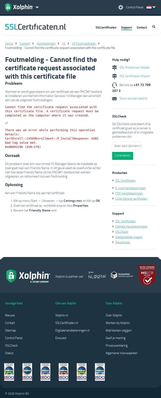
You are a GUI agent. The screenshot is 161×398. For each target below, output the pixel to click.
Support (126, 27)
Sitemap (10, 330)
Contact (142, 27)
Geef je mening (116, 338)
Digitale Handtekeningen (131, 226)
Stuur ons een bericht (129, 98)
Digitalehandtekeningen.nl (72, 330)
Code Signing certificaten (131, 198)
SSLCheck (121, 232)
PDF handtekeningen (129, 193)
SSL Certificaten (125, 180)
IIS (63, 43)
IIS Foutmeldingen (84, 43)
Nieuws (10, 315)
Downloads (122, 242)
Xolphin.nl (61, 315)
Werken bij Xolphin (118, 323)
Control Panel (13, 338)
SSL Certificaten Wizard (131, 76)
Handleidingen (46, 43)
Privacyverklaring (117, 345)
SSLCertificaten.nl (66, 323)
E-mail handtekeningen (130, 188)
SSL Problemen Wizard (130, 67)
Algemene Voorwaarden (122, 353)
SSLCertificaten (106, 27)
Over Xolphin (114, 315)
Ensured (60, 338)
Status (9, 353)
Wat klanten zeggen (119, 330)
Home (9, 43)
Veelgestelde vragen (128, 237)
